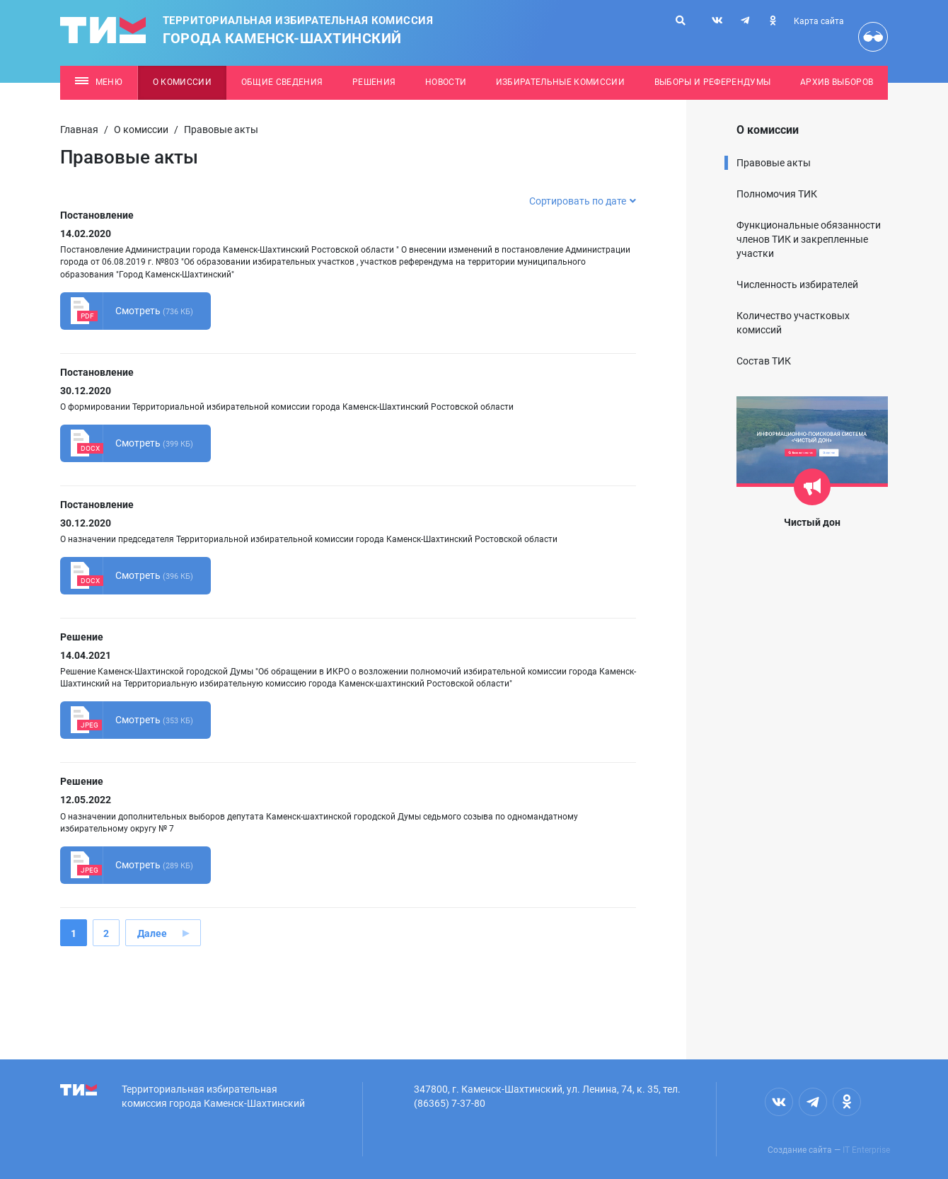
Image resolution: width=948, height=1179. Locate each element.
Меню (98, 82)
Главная (79, 129)
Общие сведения (282, 82)
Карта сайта (819, 21)
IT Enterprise (866, 1150)
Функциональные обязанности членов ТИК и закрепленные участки (808, 239)
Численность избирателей (797, 284)
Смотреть (126, 311)
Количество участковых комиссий (793, 322)
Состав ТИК (763, 361)
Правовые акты (773, 162)
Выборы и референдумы (712, 82)
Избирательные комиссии (560, 82)
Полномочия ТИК (776, 194)
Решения (373, 82)
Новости (445, 82)
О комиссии (182, 82)
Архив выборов (836, 82)
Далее (152, 933)
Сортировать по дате (582, 201)
